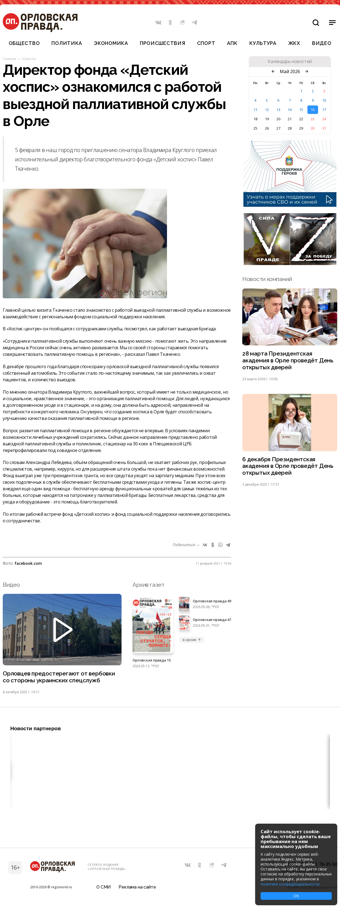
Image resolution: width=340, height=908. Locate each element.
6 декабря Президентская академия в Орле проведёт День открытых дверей (287, 466)
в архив (192, 639)
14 (290, 109)
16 (313, 109)
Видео (322, 43)
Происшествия (162, 43)
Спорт (206, 43)
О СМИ (103, 887)
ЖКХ (294, 43)
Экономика (111, 43)
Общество (24, 43)
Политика (66, 43)
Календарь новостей (290, 61)
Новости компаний (267, 279)
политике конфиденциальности (290, 884)
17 (324, 109)
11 (255, 109)
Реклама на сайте (137, 887)
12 (267, 109)
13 (278, 109)
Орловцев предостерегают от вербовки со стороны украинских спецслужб (59, 677)
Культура (262, 43)
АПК (232, 43)
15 (301, 109)
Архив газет (148, 584)
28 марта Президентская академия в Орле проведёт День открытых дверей (287, 360)
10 (324, 100)
